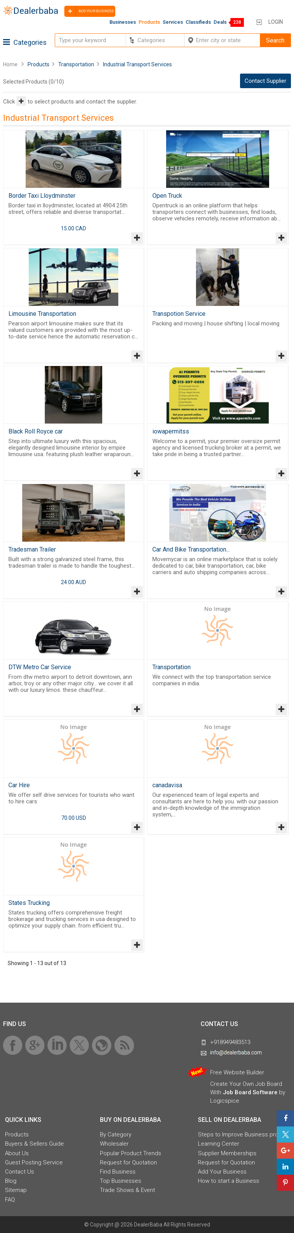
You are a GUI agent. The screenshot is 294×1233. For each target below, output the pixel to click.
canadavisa (167, 785)
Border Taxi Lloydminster (41, 195)
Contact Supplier (265, 80)
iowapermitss (170, 431)
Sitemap (16, 1190)
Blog (10, 1180)
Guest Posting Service (34, 1162)
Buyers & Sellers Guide (34, 1143)
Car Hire (19, 785)
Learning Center (218, 1143)
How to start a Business (228, 1180)
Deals (220, 22)
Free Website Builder (237, 1072)
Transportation (171, 667)
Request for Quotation (128, 1162)
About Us (17, 1153)
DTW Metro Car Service (39, 667)
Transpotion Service (179, 313)
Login (275, 22)
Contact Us (19, 1171)
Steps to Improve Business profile (242, 1134)
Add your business (89, 11)
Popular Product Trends (130, 1153)
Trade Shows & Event (127, 1190)
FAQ (10, 1199)
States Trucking (29, 902)
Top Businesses (120, 1180)
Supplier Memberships (227, 1153)
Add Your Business (222, 1171)
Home (10, 64)
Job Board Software (250, 1092)
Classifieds (198, 22)
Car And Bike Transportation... (191, 549)
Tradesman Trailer (32, 549)
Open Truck (167, 195)
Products (149, 22)
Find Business (118, 1171)
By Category (115, 1134)
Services (173, 22)
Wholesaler (114, 1143)
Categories (25, 42)
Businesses (122, 22)
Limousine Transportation (42, 313)
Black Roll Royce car (35, 431)
